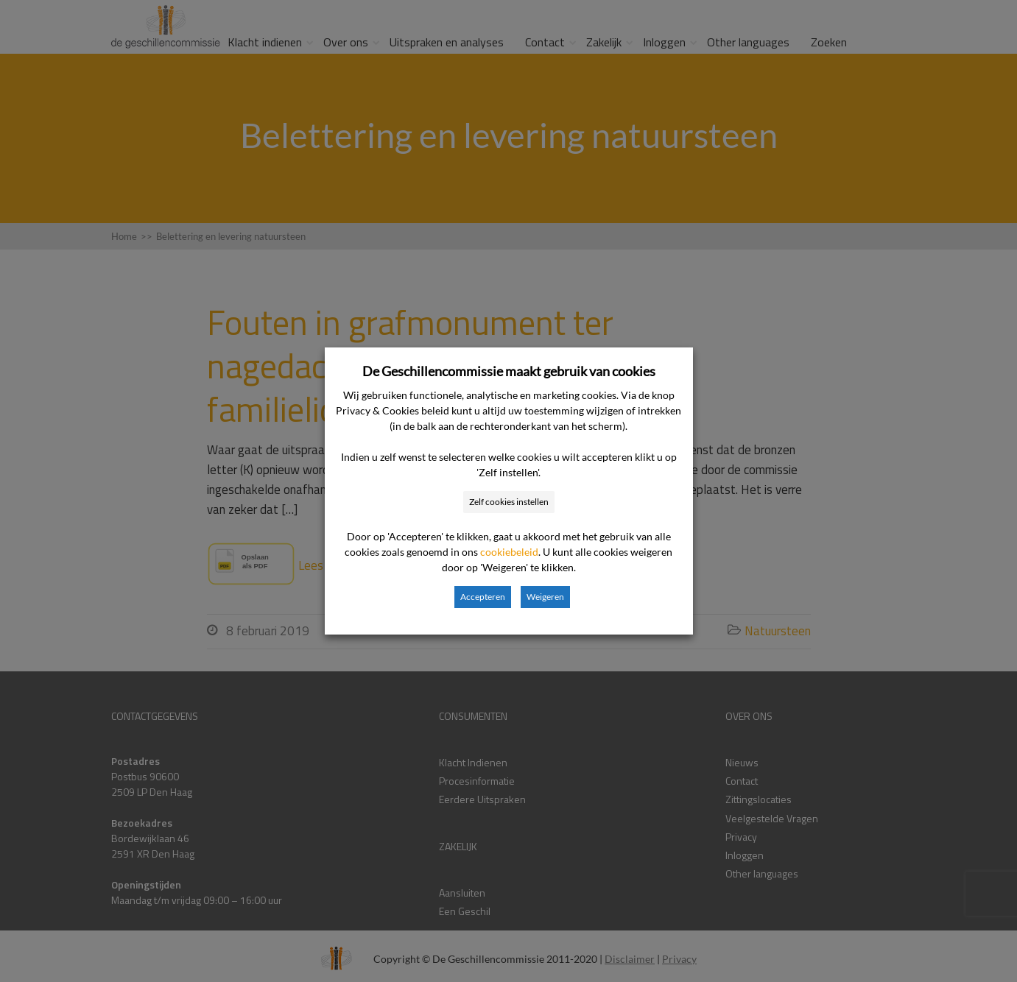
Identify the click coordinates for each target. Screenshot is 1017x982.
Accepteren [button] (482, 596)
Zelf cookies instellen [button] (509, 501)
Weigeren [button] (545, 596)
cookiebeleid (509, 551)
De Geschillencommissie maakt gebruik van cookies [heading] (508, 371)
